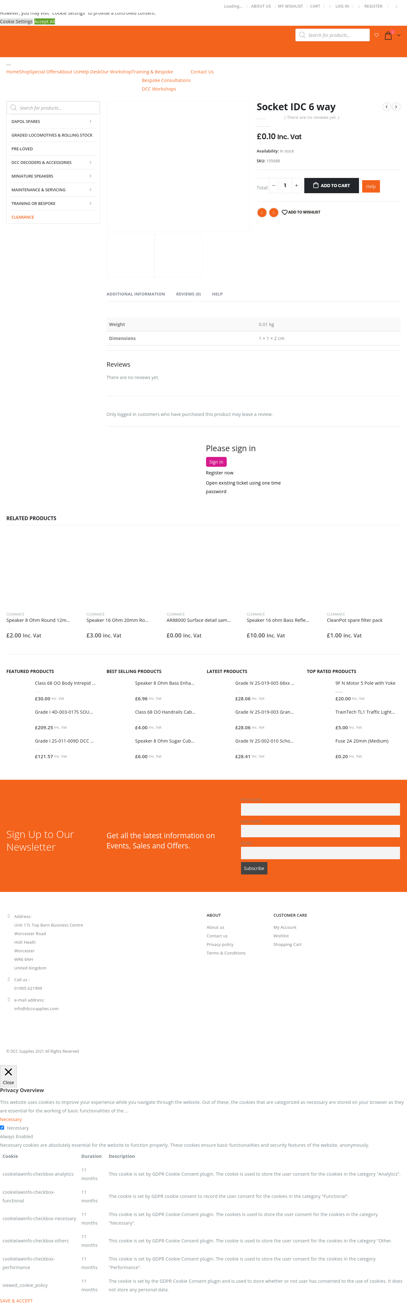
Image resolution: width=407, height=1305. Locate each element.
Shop (24, 72)
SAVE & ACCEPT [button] (16, 1301)
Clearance (22, 217)
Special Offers (44, 72)
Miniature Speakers (32, 176)
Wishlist (281, 936)
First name (251, 799)
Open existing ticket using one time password (243, 487)
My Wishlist (290, 6)
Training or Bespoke (33, 203)
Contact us (217, 936)
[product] (43, 570)
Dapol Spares (25, 121)
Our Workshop (116, 72)
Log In (338, 6)
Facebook (262, 212)
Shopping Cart (287, 944)
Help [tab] (217, 294)
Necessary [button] (11, 1119)
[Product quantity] (285, 185)
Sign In (217, 462)
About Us (261, 6)
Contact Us (202, 72)
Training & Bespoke (152, 72)
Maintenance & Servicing (38, 190)
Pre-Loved (22, 149)
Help (371, 186)
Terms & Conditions (226, 953)
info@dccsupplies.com (36, 1008)
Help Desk (90, 72)
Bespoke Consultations (166, 80)
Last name (251, 821)
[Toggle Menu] (8, 64)
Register (369, 6)
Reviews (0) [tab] (188, 294)
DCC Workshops (159, 89)
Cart (315, 6)
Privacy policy (220, 944)
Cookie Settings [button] (16, 21)
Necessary (18, 1128)
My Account (285, 927)
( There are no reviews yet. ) (312, 117)
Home (12, 72)
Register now (220, 473)
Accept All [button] (44, 21)
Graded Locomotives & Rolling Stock (52, 135)
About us (215, 927)
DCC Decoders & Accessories (41, 162)
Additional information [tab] (136, 294)
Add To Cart (335, 185)
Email (274, 212)
